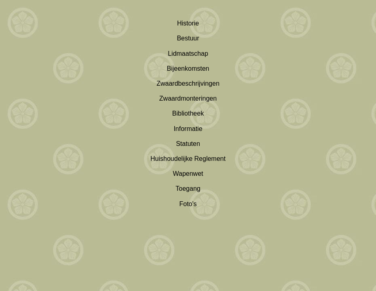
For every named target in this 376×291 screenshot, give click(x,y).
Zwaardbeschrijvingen (188, 83)
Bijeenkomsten (188, 68)
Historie (188, 23)
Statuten (188, 143)
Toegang (187, 188)
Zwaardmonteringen (188, 98)
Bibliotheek (188, 113)
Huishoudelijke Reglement (188, 158)
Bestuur (188, 38)
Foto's (187, 203)
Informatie (187, 128)
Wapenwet (188, 173)
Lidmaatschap (188, 53)
